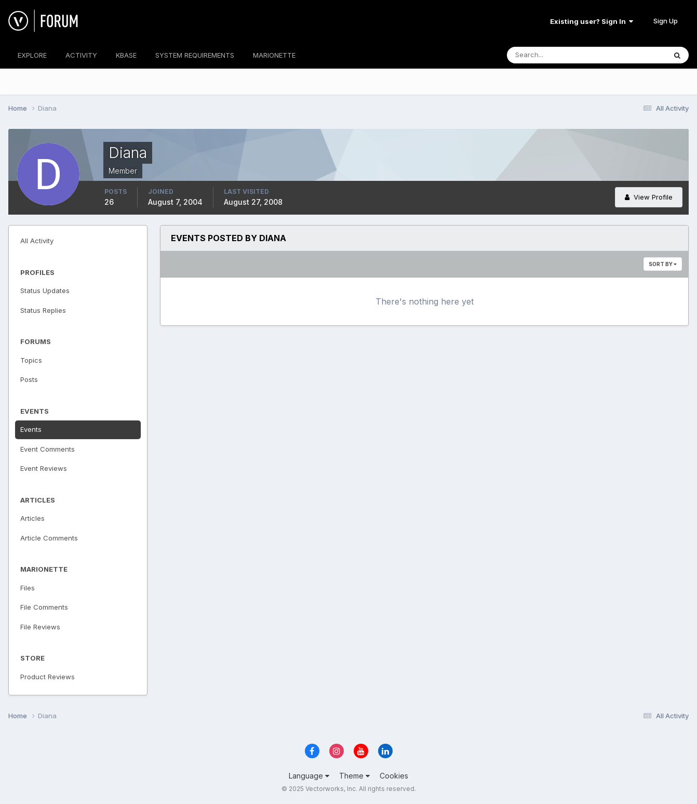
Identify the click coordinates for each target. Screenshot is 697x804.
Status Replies (43, 310)
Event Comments (47, 449)
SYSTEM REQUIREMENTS (194, 55)
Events (31, 429)
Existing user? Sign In (591, 21)
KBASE (126, 55)
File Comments (44, 607)
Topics (31, 360)
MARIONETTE (274, 55)
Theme (354, 775)
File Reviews (40, 627)
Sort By (663, 264)
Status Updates (45, 290)
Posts (29, 379)
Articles (32, 518)
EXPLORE (32, 55)
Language (309, 775)
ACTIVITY (81, 55)
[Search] (552, 55)
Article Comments (49, 538)
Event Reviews (43, 468)
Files (27, 588)
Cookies (394, 775)
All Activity (36, 240)
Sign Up (665, 21)
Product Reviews (47, 677)
